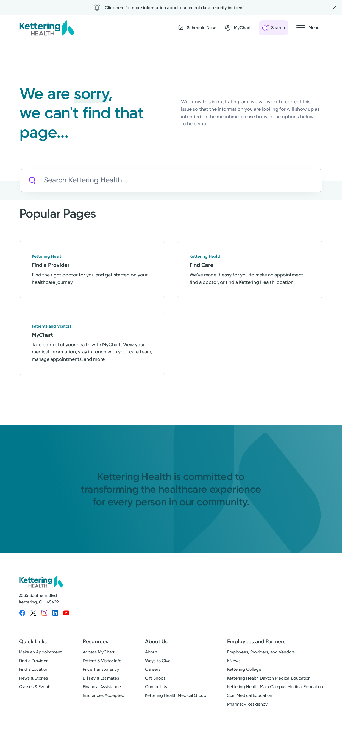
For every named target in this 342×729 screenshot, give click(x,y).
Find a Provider (33, 660)
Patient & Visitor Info (102, 660)
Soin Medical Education (249, 695)
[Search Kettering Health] (183, 180)
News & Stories (33, 678)
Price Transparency (101, 669)
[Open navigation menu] (308, 27)
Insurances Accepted (103, 695)
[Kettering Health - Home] (46, 28)
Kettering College (244, 669)
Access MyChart (99, 652)
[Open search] (273, 27)
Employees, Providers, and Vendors (261, 652)
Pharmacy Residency (247, 704)
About (151, 652)
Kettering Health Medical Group (175, 695)
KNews (233, 660)
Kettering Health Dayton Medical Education (269, 678)
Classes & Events (35, 686)
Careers (152, 669)
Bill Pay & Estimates (101, 678)
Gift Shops (155, 678)
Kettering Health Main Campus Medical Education (275, 686)
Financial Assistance (102, 686)
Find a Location (33, 669)
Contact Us (156, 686)
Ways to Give (158, 660)
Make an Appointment (40, 652)
